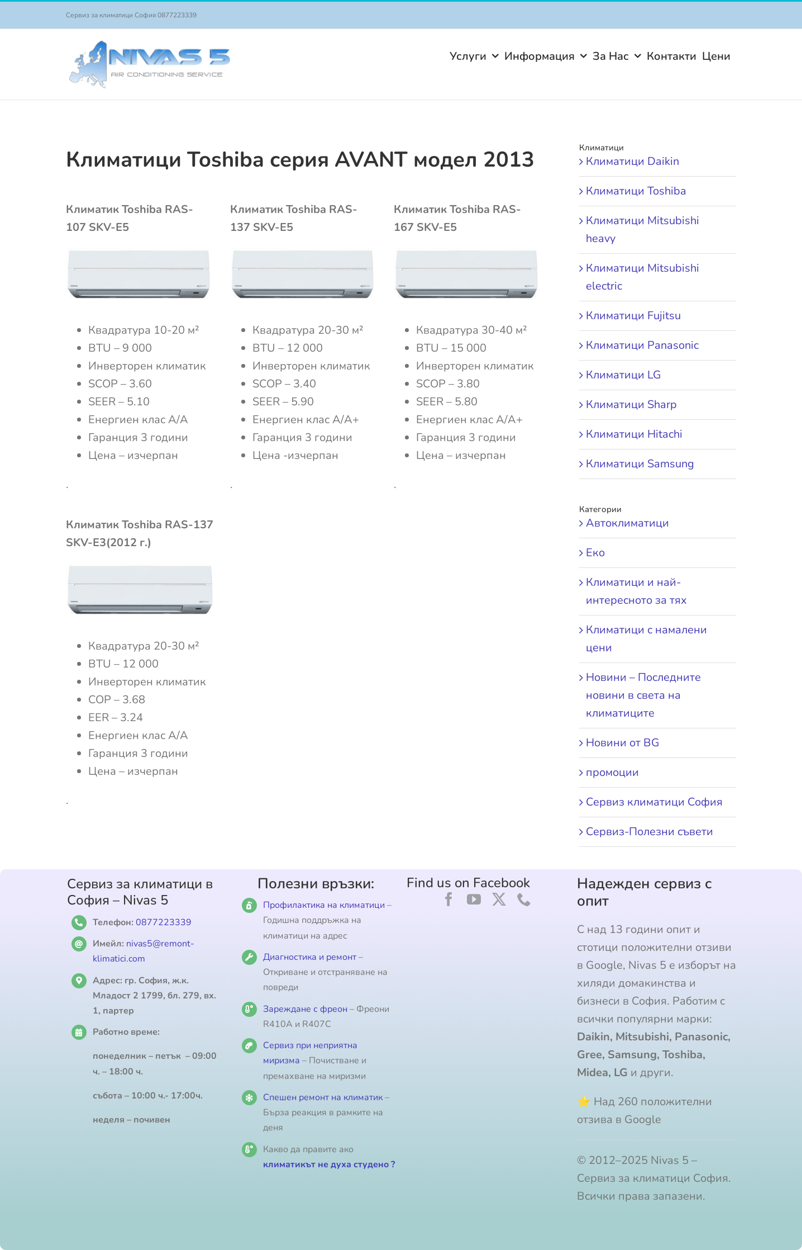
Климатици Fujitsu (633, 315)
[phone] (524, 899)
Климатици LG (623, 374)
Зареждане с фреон (305, 1009)
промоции (612, 772)
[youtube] (474, 899)
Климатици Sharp (631, 404)
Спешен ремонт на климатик (323, 1097)
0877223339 (164, 922)
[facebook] (449, 899)
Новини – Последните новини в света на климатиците (643, 695)
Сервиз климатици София (654, 801)
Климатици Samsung (640, 463)
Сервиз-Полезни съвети (649, 831)
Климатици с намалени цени (646, 638)
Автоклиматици (627, 523)
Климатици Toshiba (636, 190)
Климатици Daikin (632, 161)
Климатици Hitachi (634, 434)
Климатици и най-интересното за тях (636, 591)
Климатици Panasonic (642, 345)
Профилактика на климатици (324, 905)
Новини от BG (623, 742)
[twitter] (499, 899)
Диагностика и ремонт (311, 957)
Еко (595, 552)
